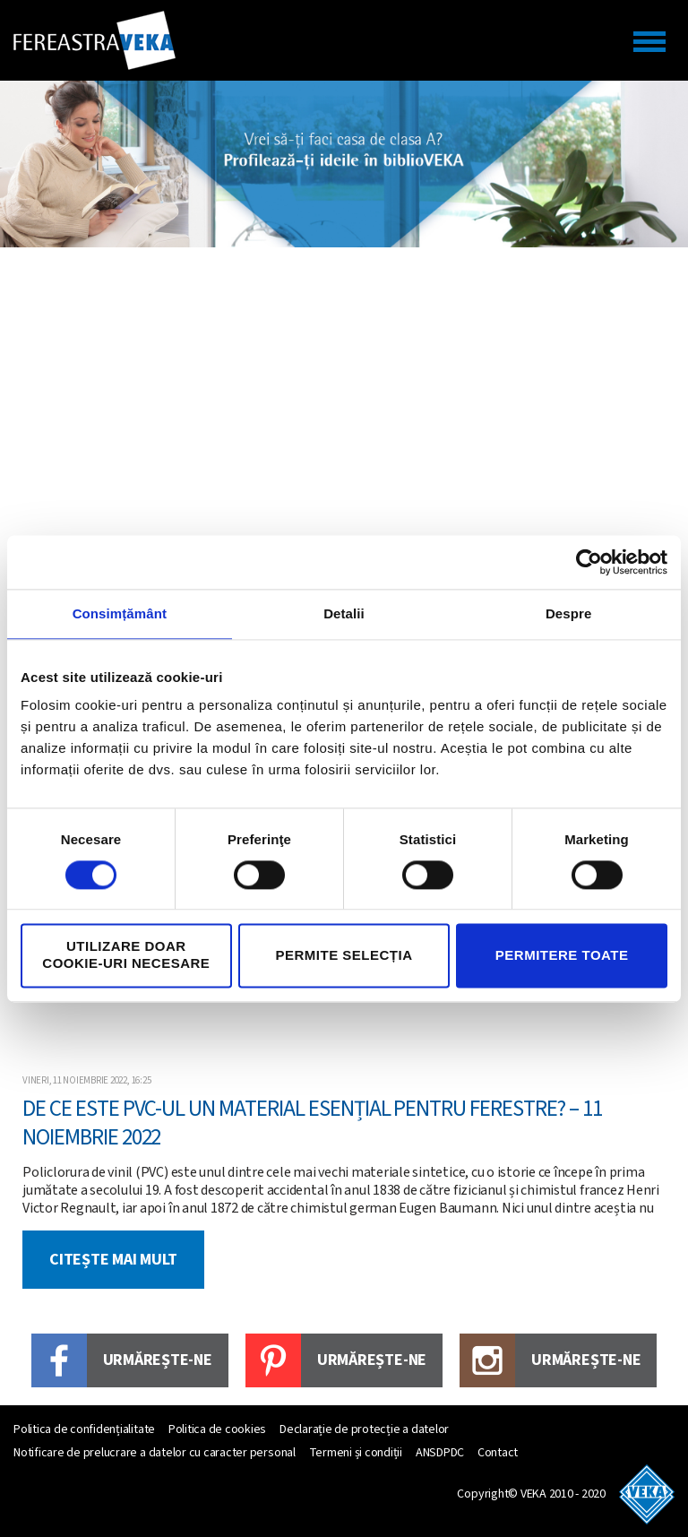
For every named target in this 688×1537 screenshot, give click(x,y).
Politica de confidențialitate (84, 1429)
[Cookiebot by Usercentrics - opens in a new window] (589, 561)
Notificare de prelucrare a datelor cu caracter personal (154, 1453)
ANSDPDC (440, 1453)
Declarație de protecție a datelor (364, 1429)
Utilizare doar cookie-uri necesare (126, 955)
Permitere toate (562, 955)
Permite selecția (343, 955)
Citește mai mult (113, 1259)
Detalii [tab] (344, 613)
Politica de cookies (217, 1429)
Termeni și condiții (355, 1453)
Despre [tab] (568, 613)
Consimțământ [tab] (120, 613)
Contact (497, 1453)
